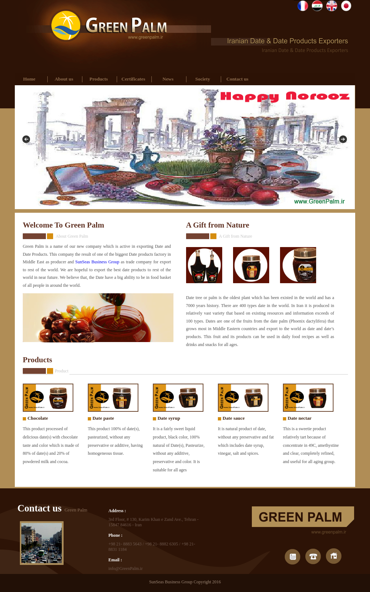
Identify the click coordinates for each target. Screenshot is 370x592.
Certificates (133, 79)
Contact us (237, 79)
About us (64, 79)
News (168, 79)
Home (29, 79)
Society (202, 79)
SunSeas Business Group (97, 261)
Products (99, 79)
